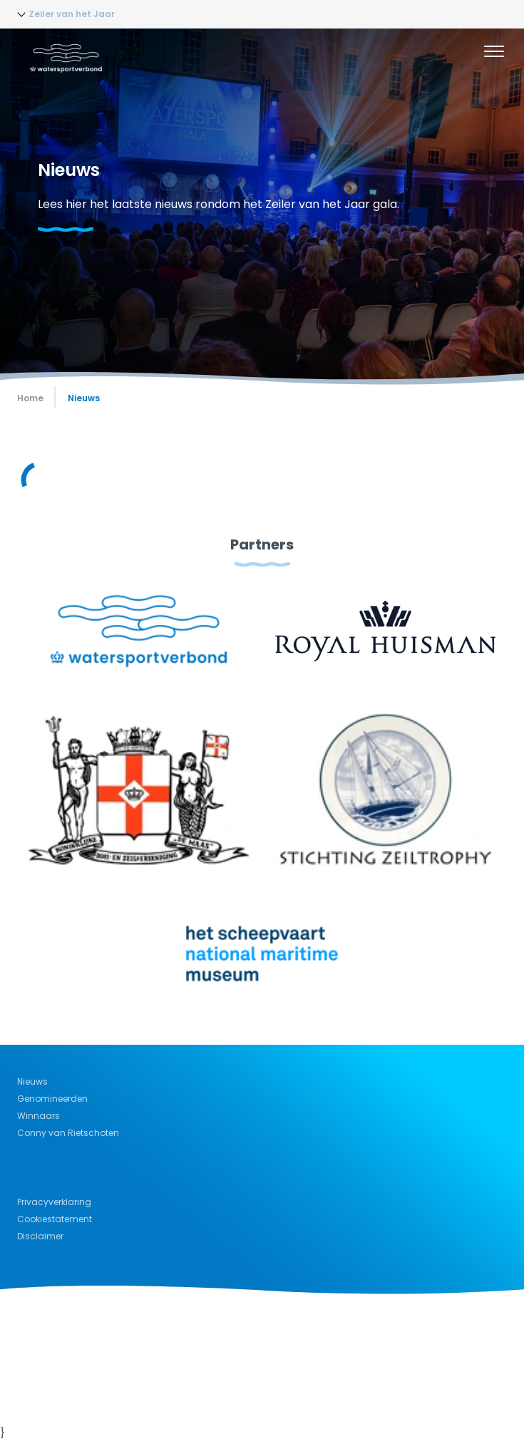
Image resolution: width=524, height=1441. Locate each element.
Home (30, 398)
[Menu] (494, 53)
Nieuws (32, 1081)
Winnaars (38, 1116)
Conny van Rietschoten (68, 1133)
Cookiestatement (54, 1219)
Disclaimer (40, 1236)
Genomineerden (52, 1099)
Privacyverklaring (54, 1202)
